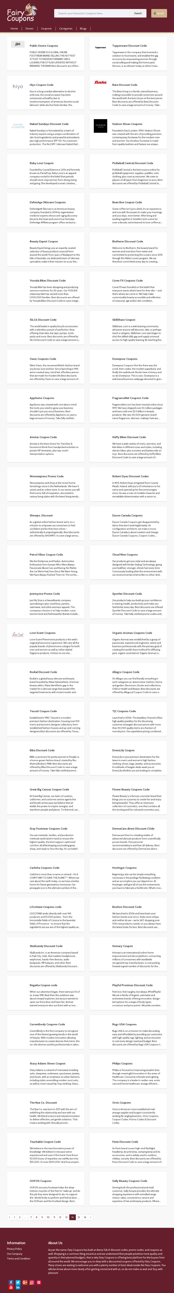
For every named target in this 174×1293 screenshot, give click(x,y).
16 (85, 1217)
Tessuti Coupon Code (43, 711)
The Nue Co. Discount (43, 1102)
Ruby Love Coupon (42, 163)
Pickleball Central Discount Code (132, 163)
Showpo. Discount (41, 515)
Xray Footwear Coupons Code (48, 828)
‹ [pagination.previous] (9, 1217)
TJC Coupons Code (124, 711)
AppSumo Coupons (42, 398)
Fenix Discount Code (125, 1141)
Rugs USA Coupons (124, 1024)
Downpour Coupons (124, 358)
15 (79, 1217)
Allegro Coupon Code (125, 672)
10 (48, 1217)
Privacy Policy (14, 1248)
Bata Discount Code (124, 84)
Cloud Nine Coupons (125, 554)
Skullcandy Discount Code (46, 946)
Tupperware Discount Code (129, 45)
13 (66, 1217)
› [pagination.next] (90, 1217)
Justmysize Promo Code (45, 593)
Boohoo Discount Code (127, 907)
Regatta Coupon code (43, 985)
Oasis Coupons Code (43, 358)
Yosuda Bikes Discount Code (48, 280)
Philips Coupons (122, 1063)
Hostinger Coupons (124, 867)
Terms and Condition (18, 1258)
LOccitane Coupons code (45, 907)
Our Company (14, 1253)
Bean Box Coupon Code (127, 202)
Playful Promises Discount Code (132, 985)
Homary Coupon (122, 946)
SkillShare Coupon (123, 319)
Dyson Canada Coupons (127, 515)
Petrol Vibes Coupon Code (46, 554)
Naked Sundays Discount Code (49, 124)
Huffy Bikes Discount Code (129, 437)
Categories (66, 28)
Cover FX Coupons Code (127, 280)
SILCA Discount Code (43, 319)
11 (54, 1217)
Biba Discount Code (42, 750)
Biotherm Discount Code (127, 241)
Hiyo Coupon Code (41, 84)
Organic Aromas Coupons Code (132, 633)
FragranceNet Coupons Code (130, 398)
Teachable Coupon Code (45, 1141)
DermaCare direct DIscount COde (133, 828)
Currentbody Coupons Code (47, 1024)
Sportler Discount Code (127, 593)
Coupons (46, 28)
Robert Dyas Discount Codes (130, 476)
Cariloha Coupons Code (44, 867)
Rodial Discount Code (43, 672)
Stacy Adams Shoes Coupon (47, 1063)
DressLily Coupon (123, 750)
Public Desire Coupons (44, 45)
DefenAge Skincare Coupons (48, 202)
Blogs (83, 28)
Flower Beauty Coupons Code (131, 789)
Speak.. (159, 13)
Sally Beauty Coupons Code (129, 1181)
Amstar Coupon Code (43, 437)
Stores (29, 28)
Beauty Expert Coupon (44, 241)
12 (60, 1217)
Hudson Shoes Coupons (127, 124)
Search (138, 13)
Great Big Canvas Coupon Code (49, 789)
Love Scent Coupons (43, 633)
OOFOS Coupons (40, 1181)
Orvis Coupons (121, 1102)
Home (14, 28)
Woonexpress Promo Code (47, 476)
